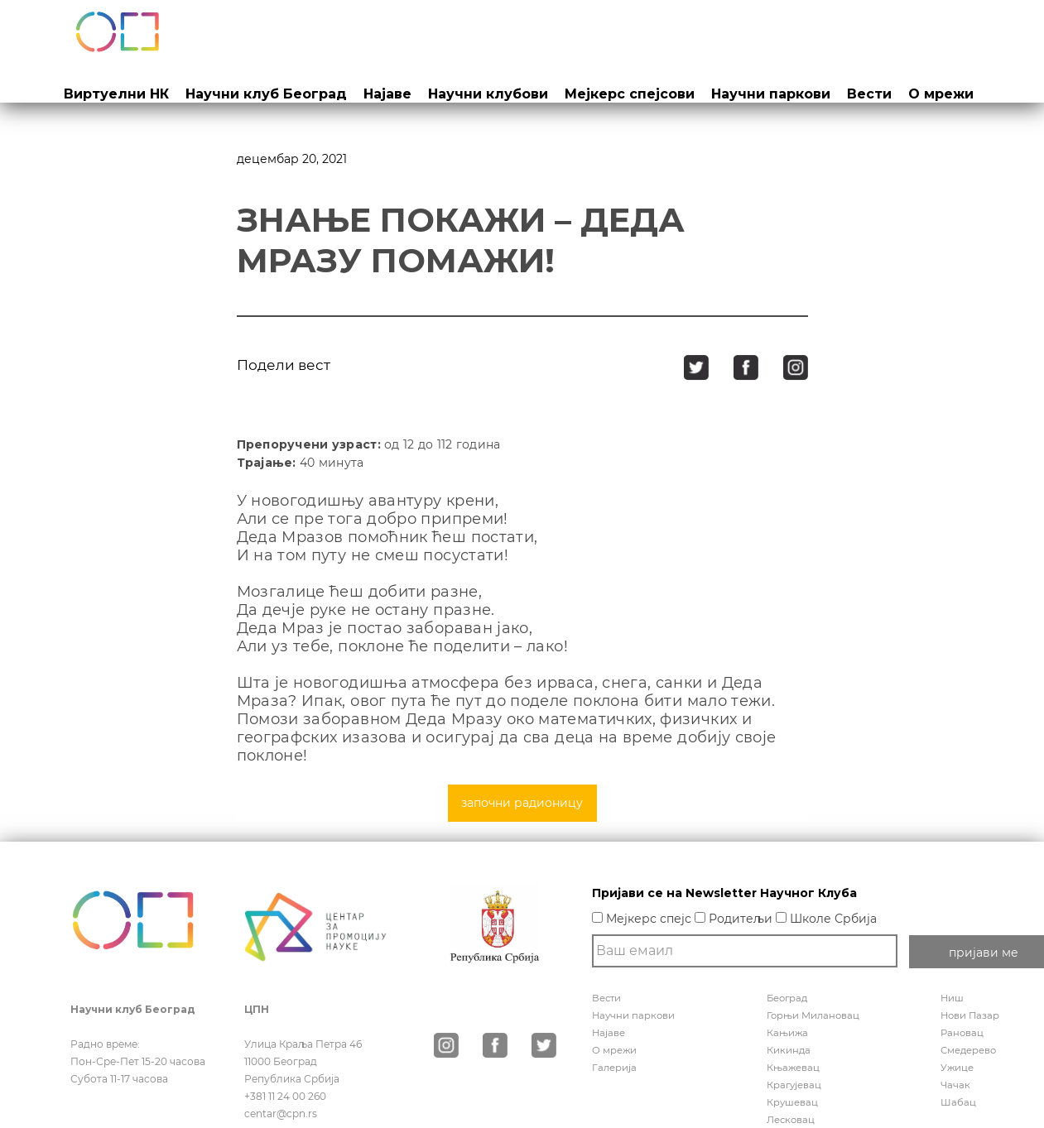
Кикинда (789, 1050)
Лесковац (791, 1119)
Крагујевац (795, 1084)
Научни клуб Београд (266, 94)
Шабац (958, 1102)
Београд (789, 997)
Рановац (963, 1032)
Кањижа (788, 1032)
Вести (869, 94)
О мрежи (941, 94)
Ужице (957, 1067)
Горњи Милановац (815, 1015)
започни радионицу (522, 802)
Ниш (953, 997)
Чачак (956, 1084)
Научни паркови (770, 94)
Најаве (387, 94)
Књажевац (793, 1067)
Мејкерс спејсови (630, 94)
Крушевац (793, 1102)
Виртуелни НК (116, 94)
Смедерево (969, 1050)
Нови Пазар (971, 1015)
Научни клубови (488, 94)
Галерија (614, 1067)
